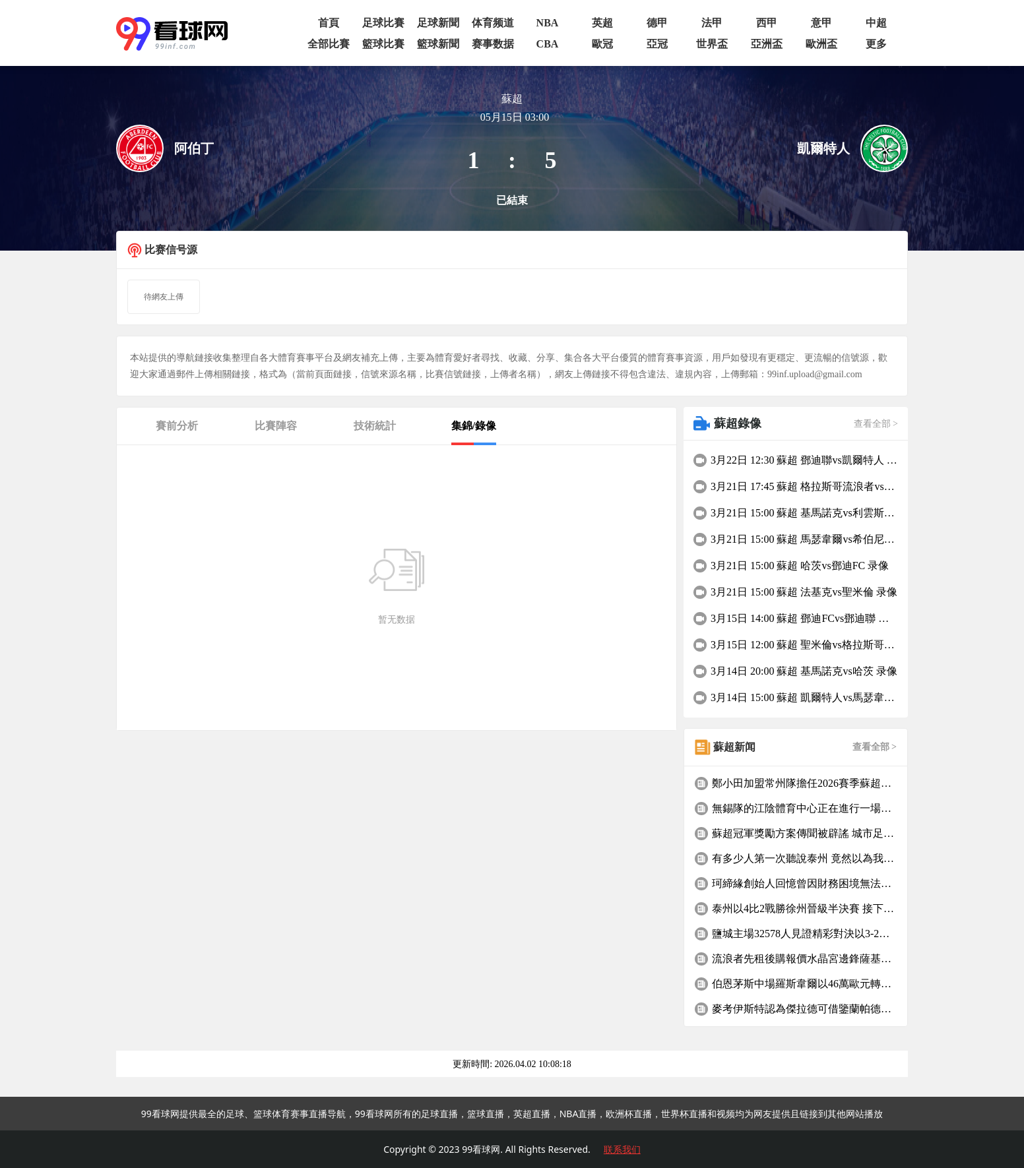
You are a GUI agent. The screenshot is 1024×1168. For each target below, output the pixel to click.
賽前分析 (177, 425)
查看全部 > (876, 424)
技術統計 (375, 425)
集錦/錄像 (473, 425)
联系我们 (622, 1149)
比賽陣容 (276, 425)
